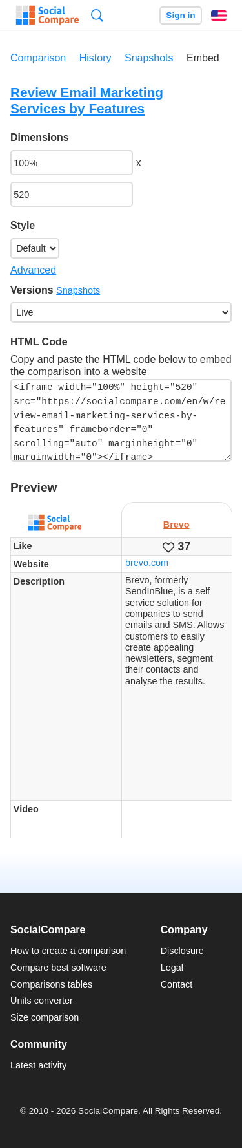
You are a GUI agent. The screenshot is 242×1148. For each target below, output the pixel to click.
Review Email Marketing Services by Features (86, 100)
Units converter (41, 1000)
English (219, 15)
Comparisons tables (51, 984)
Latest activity (38, 1065)
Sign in (180, 15)
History (95, 57)
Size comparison (44, 1017)
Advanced (33, 270)
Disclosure (182, 951)
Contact (177, 984)
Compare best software (58, 967)
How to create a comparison (68, 951)
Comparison (38, 57)
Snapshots (149, 57)
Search (97, 15)
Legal (172, 967)
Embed (203, 57)
